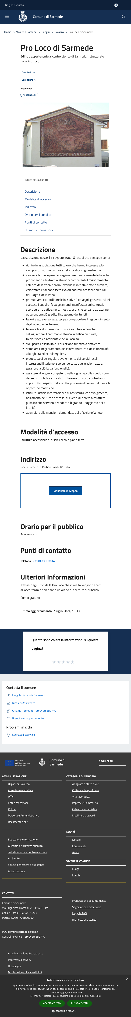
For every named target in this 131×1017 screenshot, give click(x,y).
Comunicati (79, 846)
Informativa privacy (19, 960)
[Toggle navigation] (7, 16)
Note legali (14, 966)
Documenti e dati (18, 822)
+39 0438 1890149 (44, 561)
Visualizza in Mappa (66, 491)
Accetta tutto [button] (52, 1003)
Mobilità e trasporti (83, 815)
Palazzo (59, 32)
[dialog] (65, 996)
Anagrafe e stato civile (85, 784)
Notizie (76, 840)
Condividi (29, 72)
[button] (66, 1011)
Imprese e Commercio (85, 803)
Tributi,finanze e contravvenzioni (27, 852)
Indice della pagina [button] (36, 180)
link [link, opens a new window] (99, 995)
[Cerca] (124, 17)
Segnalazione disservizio (86, 907)
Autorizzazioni (16, 871)
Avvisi (75, 852)
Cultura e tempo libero (85, 790)
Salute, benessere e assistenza (26, 865)
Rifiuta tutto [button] (79, 1003)
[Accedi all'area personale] (116, 5)
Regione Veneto (14, 5)
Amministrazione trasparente (25, 953)
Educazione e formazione (23, 839)
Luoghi (46, 32)
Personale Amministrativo (23, 815)
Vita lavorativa (81, 796)
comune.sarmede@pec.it (23, 932)
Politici (12, 809)
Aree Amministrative (20, 790)
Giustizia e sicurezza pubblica (25, 846)
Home (7, 32)
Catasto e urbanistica (84, 809)
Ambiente (14, 858)
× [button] (127, 979)
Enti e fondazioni (18, 803)
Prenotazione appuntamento (89, 901)
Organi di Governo (19, 784)
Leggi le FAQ (79, 913)
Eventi (76, 875)
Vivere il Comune (26, 32)
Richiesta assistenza (84, 919)
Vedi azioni (29, 80)
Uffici (11, 796)
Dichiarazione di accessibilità (25, 972)
